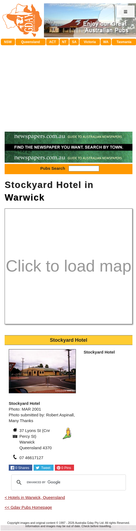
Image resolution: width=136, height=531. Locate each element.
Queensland (30, 42)
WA (105, 42)
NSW (8, 42)
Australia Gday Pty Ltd (89, 522)
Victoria (90, 42)
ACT (52, 42)
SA (74, 42)
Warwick (25, 197)
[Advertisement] (68, 86)
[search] (68, 482)
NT (64, 42)
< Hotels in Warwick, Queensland (35, 497)
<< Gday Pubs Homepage (28, 507)
